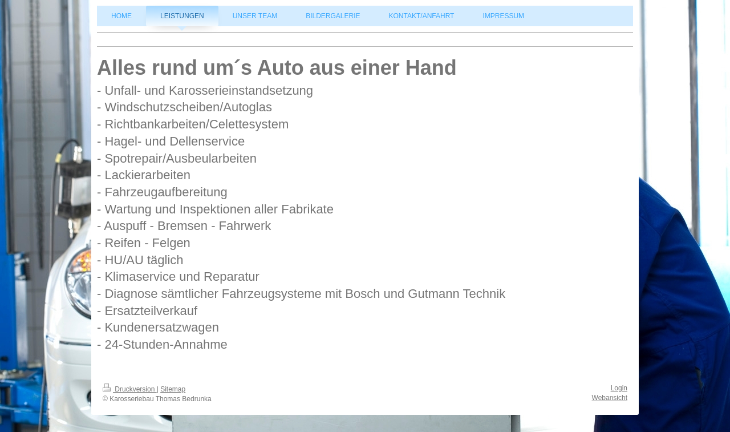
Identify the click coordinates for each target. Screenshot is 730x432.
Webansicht (609, 398)
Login (619, 388)
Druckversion (130, 389)
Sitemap (172, 389)
